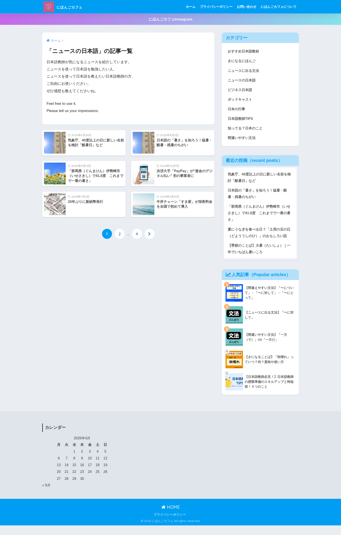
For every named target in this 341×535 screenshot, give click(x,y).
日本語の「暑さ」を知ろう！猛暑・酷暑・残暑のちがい (259, 195)
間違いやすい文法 (242, 139)
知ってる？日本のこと (246, 129)
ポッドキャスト (241, 100)
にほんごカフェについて (279, 6)
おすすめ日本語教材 (244, 51)
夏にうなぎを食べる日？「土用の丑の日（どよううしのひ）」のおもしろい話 (259, 238)
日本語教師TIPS (241, 119)
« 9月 (46, 494)
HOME (170, 516)
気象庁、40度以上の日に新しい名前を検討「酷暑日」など (259, 178)
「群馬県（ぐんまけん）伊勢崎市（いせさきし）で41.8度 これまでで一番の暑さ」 (259, 215)
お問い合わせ (246, 6)
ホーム (191, 6)
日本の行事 (237, 110)
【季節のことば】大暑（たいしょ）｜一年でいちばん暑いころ (259, 257)
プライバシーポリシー (216, 6)
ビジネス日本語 (241, 90)
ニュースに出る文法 (244, 71)
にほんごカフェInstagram (170, 19)
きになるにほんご (242, 61)
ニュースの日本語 (242, 80)
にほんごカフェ (69, 6)
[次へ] (150, 234)
